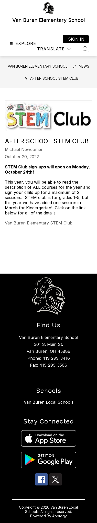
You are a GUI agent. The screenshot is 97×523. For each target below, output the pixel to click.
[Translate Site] (54, 49)
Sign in (76, 39)
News (84, 66)
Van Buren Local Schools (48, 402)
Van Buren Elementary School (37, 66)
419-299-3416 (56, 358)
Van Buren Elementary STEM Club (38, 223)
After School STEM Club (54, 78)
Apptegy (59, 516)
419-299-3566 (53, 365)
